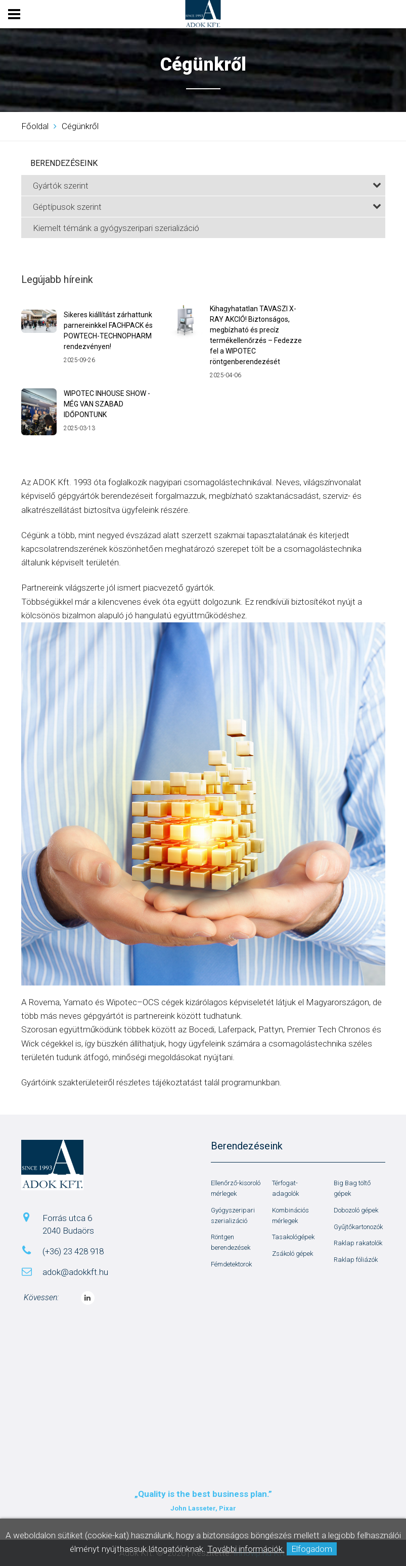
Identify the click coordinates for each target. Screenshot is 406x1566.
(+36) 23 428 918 (73, 1251)
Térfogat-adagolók (285, 1188)
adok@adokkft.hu (75, 1272)
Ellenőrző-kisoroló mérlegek (235, 1188)
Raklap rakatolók (358, 1243)
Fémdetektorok (231, 1264)
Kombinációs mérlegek (290, 1215)
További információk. (246, 1549)
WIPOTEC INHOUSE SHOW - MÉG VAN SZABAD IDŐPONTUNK (107, 404)
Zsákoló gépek (292, 1253)
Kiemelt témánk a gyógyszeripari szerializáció (116, 228)
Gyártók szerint (207, 186)
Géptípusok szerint (207, 207)
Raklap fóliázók (356, 1259)
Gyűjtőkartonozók (358, 1227)
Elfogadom (311, 1549)
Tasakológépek (293, 1237)
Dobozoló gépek (356, 1210)
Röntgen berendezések (230, 1242)
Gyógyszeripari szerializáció (233, 1215)
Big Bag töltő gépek (352, 1188)
